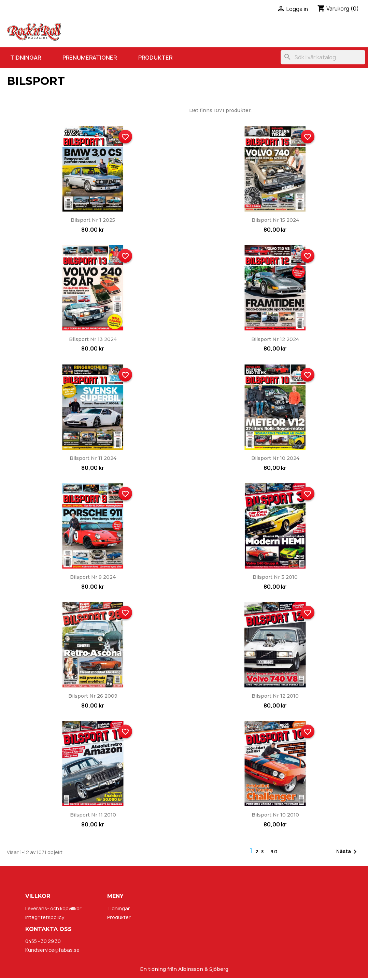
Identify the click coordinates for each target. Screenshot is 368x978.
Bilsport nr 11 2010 (93, 815)
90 (274, 851)
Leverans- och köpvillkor (53, 908)
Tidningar (25, 57)
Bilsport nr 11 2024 (93, 458)
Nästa (347, 852)
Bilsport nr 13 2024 (93, 339)
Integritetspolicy (44, 917)
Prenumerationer (89, 57)
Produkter (155, 57)
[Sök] (323, 57)
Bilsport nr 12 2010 (275, 696)
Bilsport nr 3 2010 (275, 577)
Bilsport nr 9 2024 (93, 577)
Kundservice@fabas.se (52, 950)
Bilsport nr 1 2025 (93, 220)
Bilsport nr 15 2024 (275, 220)
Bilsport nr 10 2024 (275, 458)
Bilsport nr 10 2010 (275, 815)
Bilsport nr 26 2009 (92, 696)
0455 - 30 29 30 (43, 941)
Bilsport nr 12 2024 (275, 339)
